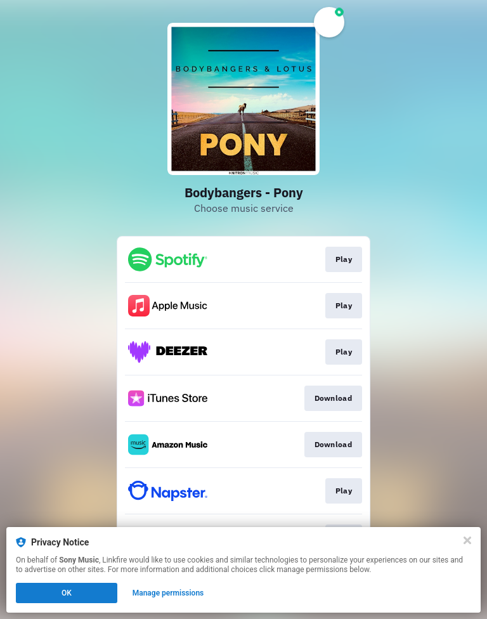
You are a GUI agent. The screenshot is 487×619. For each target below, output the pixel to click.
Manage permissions (168, 593)
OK (67, 593)
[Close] (467, 540)
